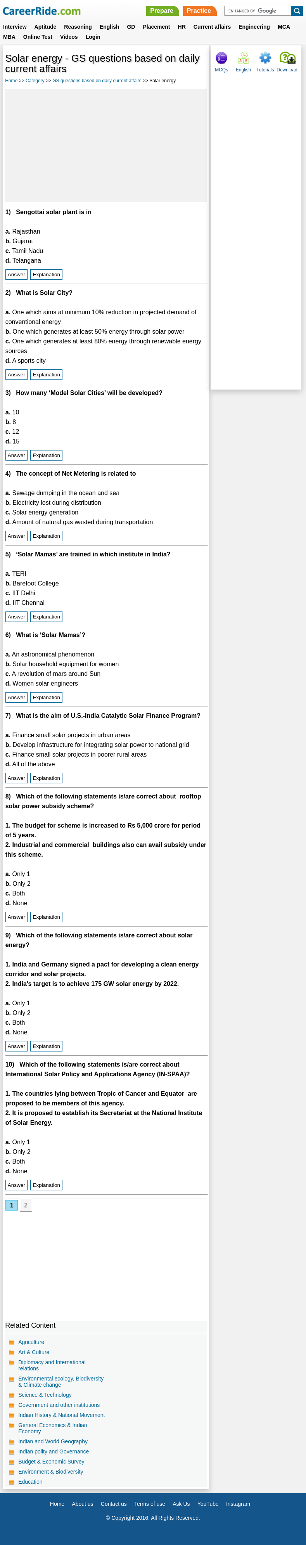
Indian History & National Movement (61, 1415)
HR (182, 27)
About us (82, 1504)
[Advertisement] (106, 145)
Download (287, 70)
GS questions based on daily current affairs (96, 80)
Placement (156, 27)
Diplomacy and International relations (52, 1365)
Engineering (254, 27)
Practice (199, 10)
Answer (16, 274)
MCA (284, 27)
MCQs (221, 70)
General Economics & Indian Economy (52, 1428)
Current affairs (212, 27)
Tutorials (265, 70)
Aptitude (46, 27)
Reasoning (78, 27)
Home (11, 80)
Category (35, 80)
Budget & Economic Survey (51, 1461)
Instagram (238, 1504)
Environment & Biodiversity (50, 1472)
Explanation (46, 274)
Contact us (114, 1504)
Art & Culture (33, 1352)
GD (131, 27)
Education (30, 1482)
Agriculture (31, 1342)
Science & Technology (45, 1395)
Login (93, 37)
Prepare (161, 10)
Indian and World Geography (53, 1441)
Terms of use (149, 1504)
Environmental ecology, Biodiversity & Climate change (61, 1381)
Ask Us (181, 1504)
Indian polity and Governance (53, 1451)
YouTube (208, 1504)
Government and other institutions (59, 1405)
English (109, 27)
